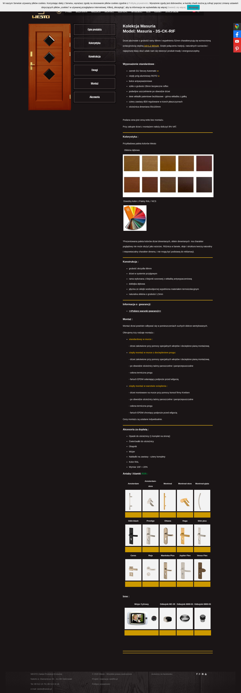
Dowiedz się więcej (176, 7)
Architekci (109, 12)
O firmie (68, 12)
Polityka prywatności (101, 684)
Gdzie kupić (122, 12)
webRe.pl (113, 679)
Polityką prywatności (138, 3)
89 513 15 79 (40, 684)
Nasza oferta (81, 12)
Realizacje (96, 12)
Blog (148, 12)
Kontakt (158, 12)
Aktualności (136, 12)
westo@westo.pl (44, 689)
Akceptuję (193, 7)
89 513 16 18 (53, 684)
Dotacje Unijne (172, 12)
